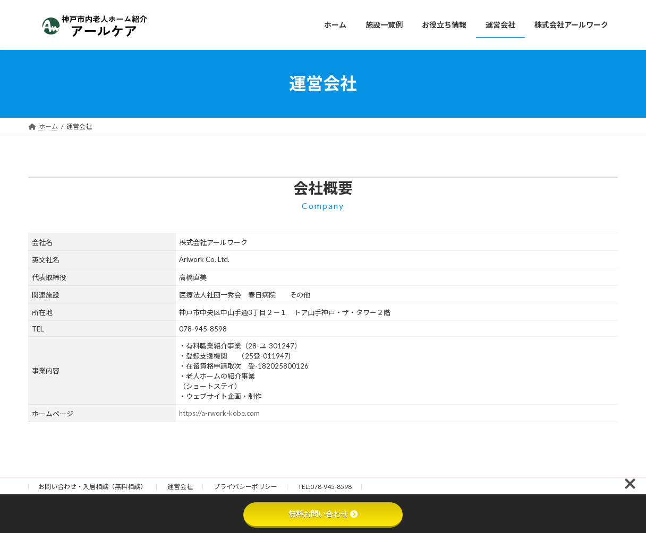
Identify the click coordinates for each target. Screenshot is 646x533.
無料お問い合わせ (323, 514)
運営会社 (180, 487)
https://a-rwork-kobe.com (219, 413)
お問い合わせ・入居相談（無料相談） (92, 487)
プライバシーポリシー (245, 487)
